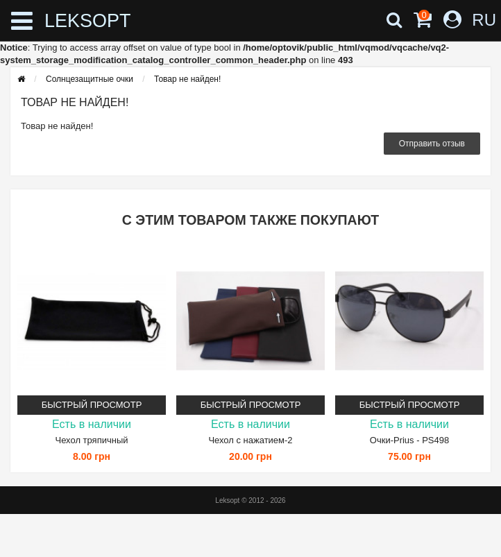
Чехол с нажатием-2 (250, 440)
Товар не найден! (187, 79)
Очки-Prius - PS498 (409, 440)
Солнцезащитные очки (89, 79)
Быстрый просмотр (92, 405)
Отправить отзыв (432, 143)
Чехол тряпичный (91, 440)
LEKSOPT (87, 20)
